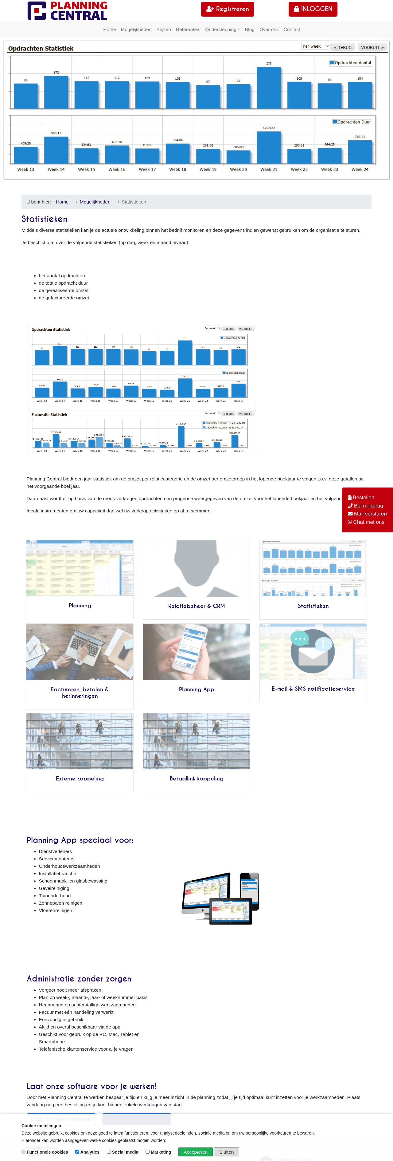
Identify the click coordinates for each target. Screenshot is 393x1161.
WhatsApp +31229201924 (230, 1064)
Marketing (159, 1152)
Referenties (188, 29)
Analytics (88, 1152)
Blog (250, 29)
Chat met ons (368, 522)
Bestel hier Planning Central (136, 944)
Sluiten (227, 1152)
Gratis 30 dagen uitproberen (60, 944)
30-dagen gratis (42, 1010)
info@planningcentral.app (234, 1039)
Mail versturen (370, 514)
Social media (123, 1152)
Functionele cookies (45, 1152)
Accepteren (196, 1152)
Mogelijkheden (136, 29)
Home (109, 29)
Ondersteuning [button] (220, 29)
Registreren (227, 9)
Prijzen (164, 29)
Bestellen (363, 497)
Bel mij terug (368, 506)
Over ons (269, 29)
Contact (292, 29)
